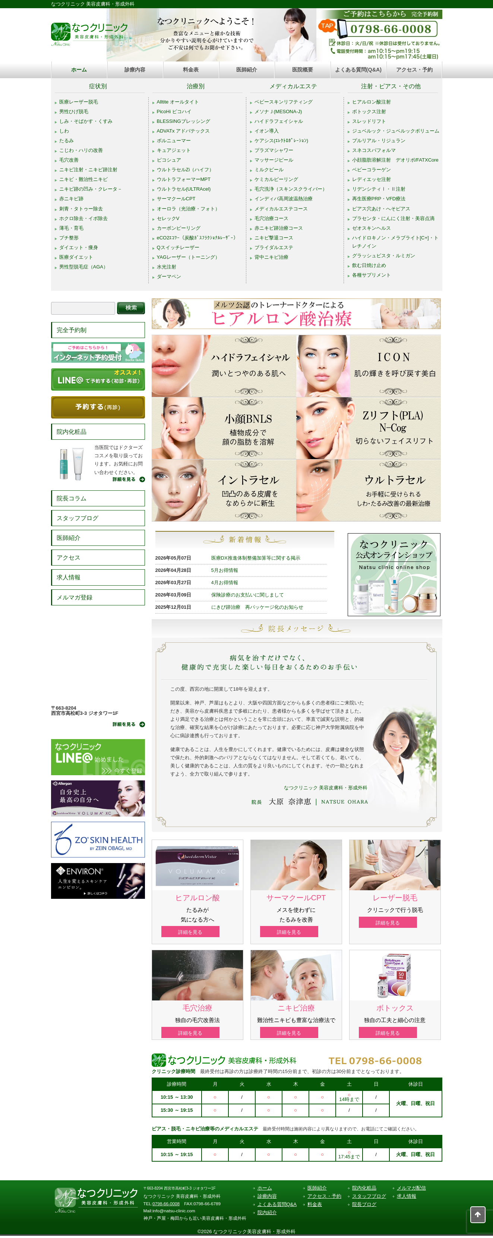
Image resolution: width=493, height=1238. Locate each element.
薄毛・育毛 (71, 228)
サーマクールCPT (176, 198)
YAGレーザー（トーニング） (188, 257)
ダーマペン (169, 276)
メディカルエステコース (281, 208)
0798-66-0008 (166, 1205)
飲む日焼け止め (369, 265)
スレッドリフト (369, 121)
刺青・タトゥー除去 (81, 208)
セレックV (168, 218)
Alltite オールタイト (178, 102)
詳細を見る (197, 932)
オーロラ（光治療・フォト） (188, 208)
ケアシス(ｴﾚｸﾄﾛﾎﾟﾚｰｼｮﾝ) (282, 140)
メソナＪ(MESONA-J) (278, 111)
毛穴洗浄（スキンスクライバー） (291, 189)
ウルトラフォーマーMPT (184, 179)
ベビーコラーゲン (371, 169)
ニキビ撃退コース (274, 238)
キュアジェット (174, 150)
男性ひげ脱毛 (73, 111)
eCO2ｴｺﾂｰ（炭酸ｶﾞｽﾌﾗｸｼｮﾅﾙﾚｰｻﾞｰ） (197, 238)
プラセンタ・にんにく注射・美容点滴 (393, 218)
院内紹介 (267, 1215)
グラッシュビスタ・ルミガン (383, 255)
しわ (64, 131)
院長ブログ (364, 1206)
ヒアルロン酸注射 (371, 102)
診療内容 (134, 70)
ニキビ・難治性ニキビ (83, 179)
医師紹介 (246, 70)
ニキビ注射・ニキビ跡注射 (88, 169)
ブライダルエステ (274, 247)
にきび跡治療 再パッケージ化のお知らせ (257, 607)
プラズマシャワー (274, 150)
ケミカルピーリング (276, 179)
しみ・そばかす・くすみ (86, 121)
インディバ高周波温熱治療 (284, 198)
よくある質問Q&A (277, 1206)
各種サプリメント (371, 275)
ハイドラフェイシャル (279, 121)
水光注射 (166, 267)
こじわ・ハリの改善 (81, 150)
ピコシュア (169, 160)
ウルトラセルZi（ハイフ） (185, 169)
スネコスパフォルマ (374, 150)
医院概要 (302, 70)
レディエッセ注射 (371, 179)
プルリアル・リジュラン (378, 140)
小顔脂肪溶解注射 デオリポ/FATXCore (395, 160)
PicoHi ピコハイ (174, 111)
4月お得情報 (224, 582)
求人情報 (68, 577)
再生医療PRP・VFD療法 (379, 198)
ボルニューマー (174, 140)
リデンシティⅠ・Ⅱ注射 (378, 189)
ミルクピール (269, 169)
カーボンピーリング (178, 228)
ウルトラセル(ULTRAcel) (184, 189)
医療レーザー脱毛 (78, 102)
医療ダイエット (76, 257)
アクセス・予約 (414, 70)
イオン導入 (267, 131)
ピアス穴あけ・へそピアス (381, 208)
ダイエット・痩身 (78, 247)
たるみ (66, 140)
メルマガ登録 (74, 597)
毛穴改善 (69, 160)
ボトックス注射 (369, 111)
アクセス (68, 557)
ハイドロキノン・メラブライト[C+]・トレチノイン (395, 242)
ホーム (79, 70)
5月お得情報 (224, 570)
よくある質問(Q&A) (358, 70)
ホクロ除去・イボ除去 (83, 218)
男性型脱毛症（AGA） (83, 267)
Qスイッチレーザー (178, 247)
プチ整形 (69, 238)
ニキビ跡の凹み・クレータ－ (90, 189)
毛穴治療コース (271, 218)
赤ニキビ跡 (71, 198)
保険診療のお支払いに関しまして (247, 595)
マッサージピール (274, 160)
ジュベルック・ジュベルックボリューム (395, 131)
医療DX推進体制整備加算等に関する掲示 (255, 558)
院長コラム (71, 498)
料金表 (191, 70)
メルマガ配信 (411, 1190)
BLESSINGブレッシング (183, 121)
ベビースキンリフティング (284, 102)
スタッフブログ (77, 518)
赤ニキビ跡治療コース (279, 228)
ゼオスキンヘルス (371, 228)
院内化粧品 (71, 432)
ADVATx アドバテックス (183, 131)
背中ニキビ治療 (271, 257)
